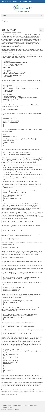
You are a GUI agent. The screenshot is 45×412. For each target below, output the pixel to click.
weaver (13, 394)
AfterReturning (8, 389)
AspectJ (32, 389)
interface (22, 391)
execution (18, 391)
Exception (15, 391)
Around (27, 389)
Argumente (23, 389)
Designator (11, 391)
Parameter (39, 391)
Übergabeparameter (9, 394)
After (5, 389)
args (20, 389)
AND (17, 389)
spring (20, 32)
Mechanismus (32, 391)
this (4, 394)
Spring (2, 394)
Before (8, 391)
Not (35, 391)
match (28, 391)
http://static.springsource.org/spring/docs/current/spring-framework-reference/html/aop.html (22, 265)
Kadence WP (17, 409)
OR (36, 391)
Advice (3, 389)
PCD (42, 391)
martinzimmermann (7, 32)
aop (19, 389)
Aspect (29, 389)
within (16, 394)
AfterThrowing (14, 389)
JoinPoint (25, 391)
